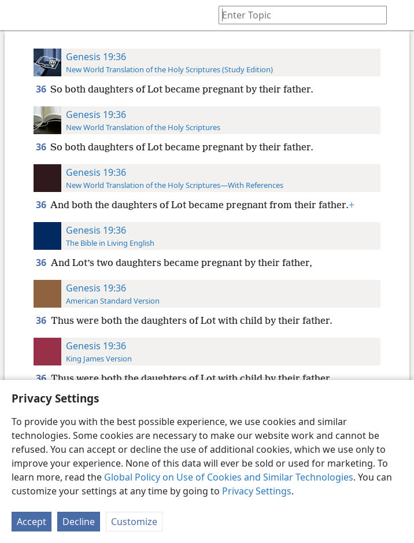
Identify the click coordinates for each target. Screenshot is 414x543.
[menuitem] (17, 15)
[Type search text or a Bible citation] (297, 14)
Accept (31, 521)
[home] (17, 15)
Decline (78, 521)
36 (42, 89)
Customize (134, 521)
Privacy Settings (256, 491)
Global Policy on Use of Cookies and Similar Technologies (228, 477)
